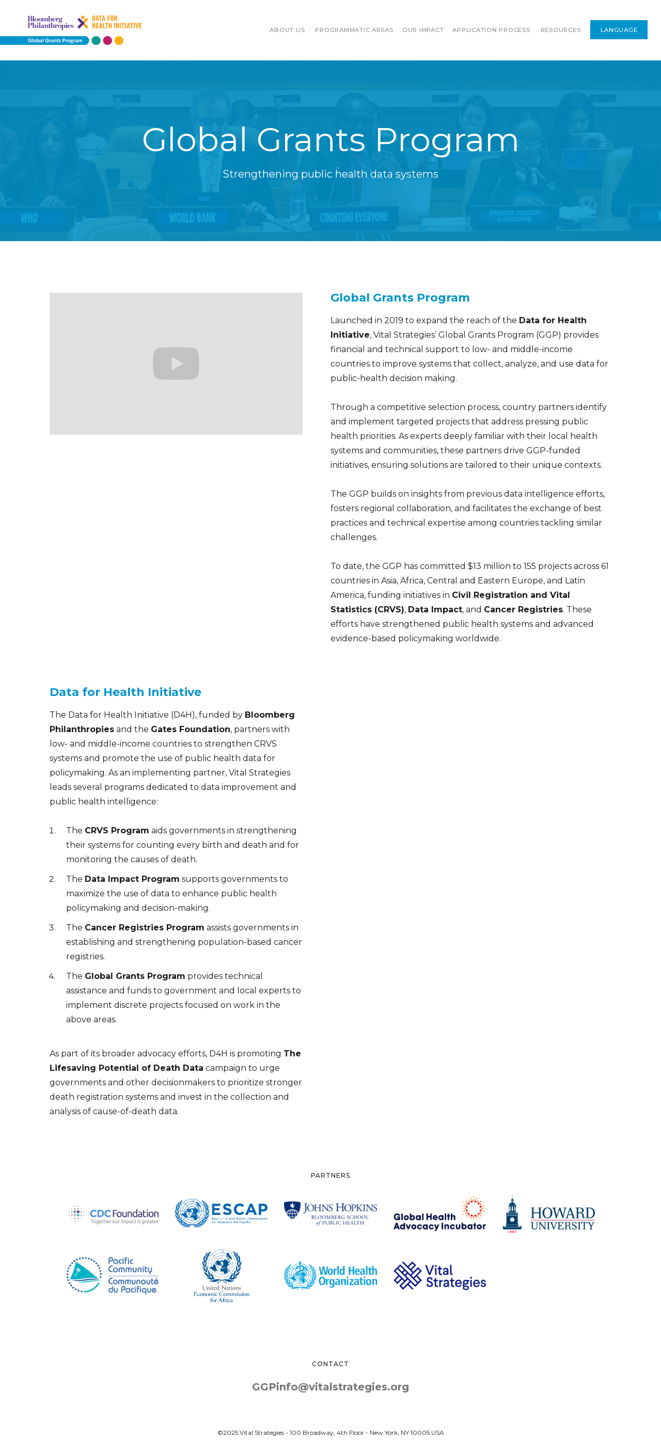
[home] (71, 30)
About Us (287, 30)
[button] (354, 30)
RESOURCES (561, 30)
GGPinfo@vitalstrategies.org (330, 1387)
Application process (491, 30)
